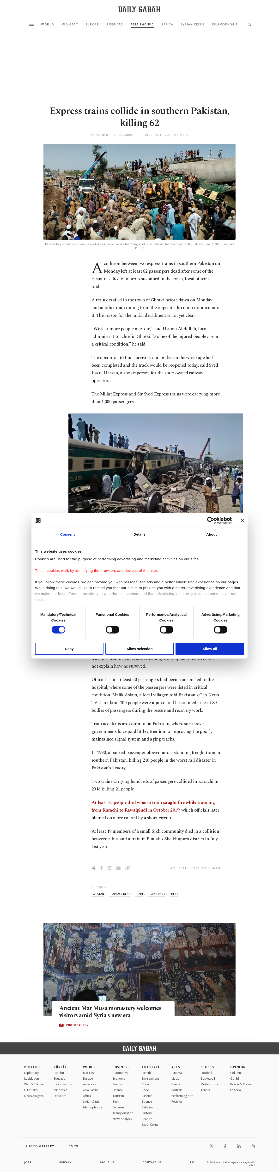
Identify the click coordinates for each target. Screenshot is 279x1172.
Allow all (209, 649)
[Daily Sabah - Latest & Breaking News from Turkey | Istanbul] (139, 9)
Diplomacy (31, 1073)
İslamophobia (92, 1107)
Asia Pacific (142, 24)
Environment (150, 1078)
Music (175, 1078)
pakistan (97, 894)
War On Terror (34, 1084)
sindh (174, 894)
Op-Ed (234, 1078)
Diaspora (60, 1096)
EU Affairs (30, 1090)
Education (60, 1078)
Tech (116, 1102)
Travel (146, 1084)
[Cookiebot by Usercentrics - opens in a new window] (211, 520)
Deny (69, 649)
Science (147, 1102)
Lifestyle (151, 1067)
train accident (119, 894)
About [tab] (211, 534)
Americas (114, 24)
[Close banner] (242, 520)
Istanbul (59, 1073)
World (47, 24)
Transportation (123, 1113)
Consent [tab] (67, 534)
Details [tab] (139, 534)
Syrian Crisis (193, 24)
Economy (119, 1078)
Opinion (238, 1067)
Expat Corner (151, 1125)
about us (107, 1162)
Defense (118, 1107)
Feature (147, 1119)
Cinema (176, 1073)
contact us (152, 1162)
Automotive (120, 1073)
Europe (92, 24)
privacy (65, 1162)
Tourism (118, 1096)
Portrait (176, 1090)
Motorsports (209, 1084)
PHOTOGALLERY (77, 1025)
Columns (236, 1073)
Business (121, 1067)
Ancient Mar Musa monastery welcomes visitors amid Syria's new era (111, 1012)
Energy (117, 1084)
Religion (147, 1107)
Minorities (60, 1090)
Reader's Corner (241, 1084)
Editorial (236, 1090)
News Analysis (33, 1096)
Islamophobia (225, 24)
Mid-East (70, 24)
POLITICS (32, 1067)
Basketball (208, 1078)
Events (175, 1084)
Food (145, 1090)
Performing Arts (182, 1096)
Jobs (27, 1162)
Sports (207, 1067)
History (147, 1113)
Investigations (63, 1084)
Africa (167, 24)
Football (206, 1073)
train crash (156, 894)
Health (146, 1073)
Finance (118, 1090)
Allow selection (139, 649)
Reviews (176, 1102)
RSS (192, 1162)
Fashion (147, 1096)
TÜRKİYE (61, 1067)
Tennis (205, 1090)
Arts (175, 1067)
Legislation (31, 1078)
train (139, 894)
